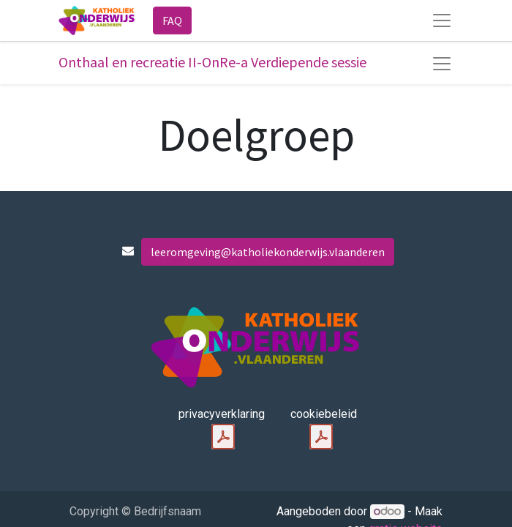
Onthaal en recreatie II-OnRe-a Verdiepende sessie (212, 62)
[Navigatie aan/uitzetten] (441, 63)
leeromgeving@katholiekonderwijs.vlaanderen (268, 251)
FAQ (172, 20)
